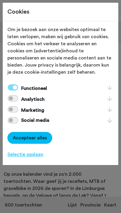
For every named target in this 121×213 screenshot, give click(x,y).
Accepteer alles (30, 137)
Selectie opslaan (25, 154)
